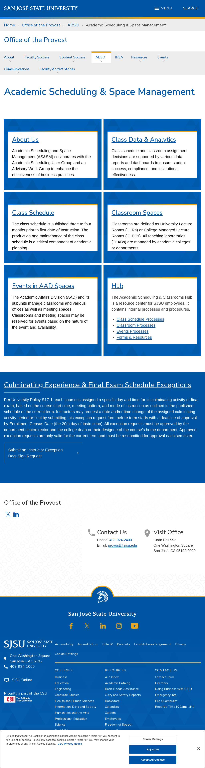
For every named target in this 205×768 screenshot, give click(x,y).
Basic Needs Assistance (122, 689)
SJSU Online (22, 680)
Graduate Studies (67, 695)
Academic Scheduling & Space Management (126, 25)
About (9, 57)
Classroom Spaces (137, 212)
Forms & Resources (134, 337)
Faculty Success (36, 57)
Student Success (72, 57)
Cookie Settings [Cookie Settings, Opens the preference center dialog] (153, 739)
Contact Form (164, 677)
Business (61, 677)
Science (60, 724)
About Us (25, 139)
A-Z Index (112, 677)
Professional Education (71, 719)
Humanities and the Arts (72, 713)
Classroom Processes (136, 325)
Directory (161, 683)
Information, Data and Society (75, 707)
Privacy (180, 644)
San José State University (41, 8)
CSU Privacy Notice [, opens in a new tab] (70, 743)
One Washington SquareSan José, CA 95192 (30, 658)
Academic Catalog (117, 683)
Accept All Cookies (153, 759)
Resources (139, 57)
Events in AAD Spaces (43, 286)
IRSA (119, 57)
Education (62, 683)
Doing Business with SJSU (173, 689)
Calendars (112, 707)
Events (162, 57)
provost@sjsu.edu (122, 545)
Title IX (107, 644)
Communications (16, 69)
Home (9, 25)
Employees (113, 719)
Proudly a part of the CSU (25, 697)
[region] (102, 749)
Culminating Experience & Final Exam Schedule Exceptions (97, 385)
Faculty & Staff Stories (57, 69)
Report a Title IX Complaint (174, 707)
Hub (117, 286)
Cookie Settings (66, 654)
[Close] (198, 748)
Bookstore (112, 701)
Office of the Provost (41, 25)
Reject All (153, 749)
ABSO (73, 25)
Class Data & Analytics (144, 139)
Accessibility (64, 644)
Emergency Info (166, 695)
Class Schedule (33, 212)
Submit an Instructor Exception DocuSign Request (35, 453)
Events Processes (133, 331)
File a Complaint (166, 701)
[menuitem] (10, 57)
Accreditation (87, 644)
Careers (110, 713)
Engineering (63, 689)
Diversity (123, 644)
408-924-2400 (121, 540)
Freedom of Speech (118, 724)
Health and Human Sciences (74, 701)
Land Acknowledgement (152, 644)
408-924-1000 (22, 666)
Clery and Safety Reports (123, 695)
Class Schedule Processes (140, 319)
